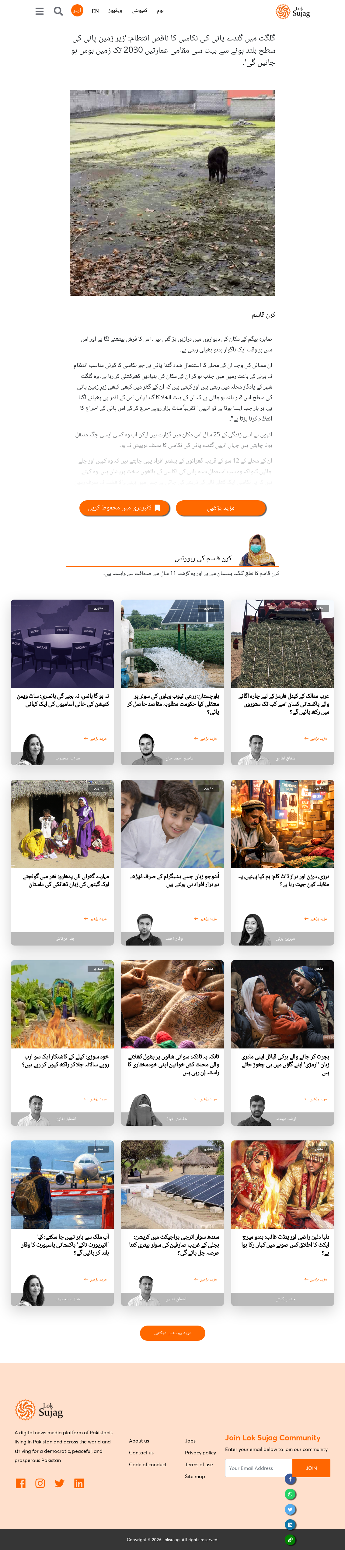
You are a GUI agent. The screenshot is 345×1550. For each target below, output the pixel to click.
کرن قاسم (263, 315)
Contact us (141, 1453)
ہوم (160, 10)
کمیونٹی (139, 10)
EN (95, 11)
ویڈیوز (115, 10)
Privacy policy (200, 1453)
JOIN (311, 1468)
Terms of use (199, 1464)
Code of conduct (148, 1464)
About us (139, 1441)
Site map (195, 1476)
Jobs (190, 1441)
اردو (77, 10)
